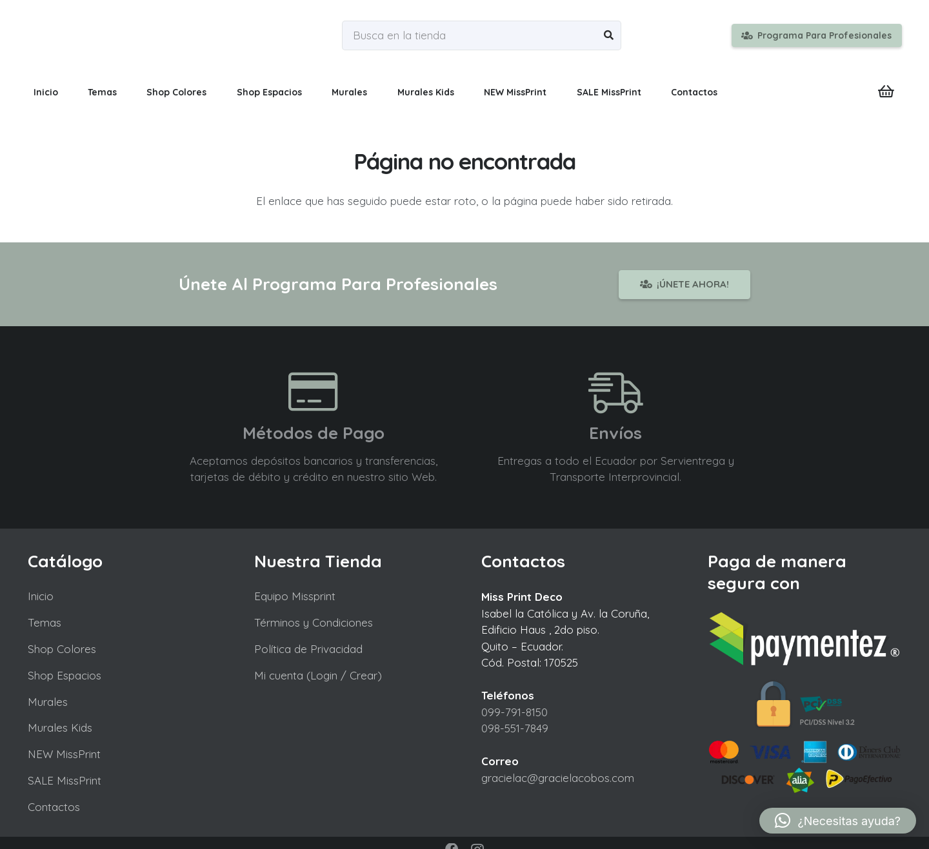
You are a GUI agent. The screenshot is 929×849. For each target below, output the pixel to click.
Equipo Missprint (294, 596)
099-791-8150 (514, 712)
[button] (837, 821)
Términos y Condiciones (313, 622)
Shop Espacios (64, 675)
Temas (44, 622)
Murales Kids (60, 727)
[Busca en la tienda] (481, 35)
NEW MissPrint (64, 754)
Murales (48, 701)
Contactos (54, 807)
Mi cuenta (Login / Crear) (318, 675)
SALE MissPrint (64, 780)
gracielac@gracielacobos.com (557, 778)
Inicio (41, 596)
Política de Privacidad (308, 649)
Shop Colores (62, 649)
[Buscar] (608, 36)
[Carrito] (885, 92)
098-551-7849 (514, 728)
